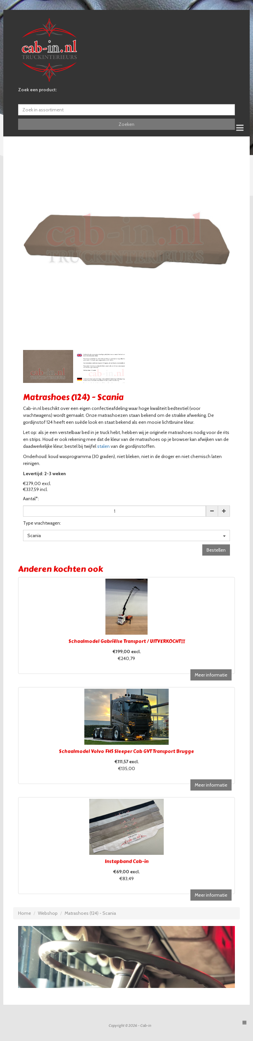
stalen (103, 446)
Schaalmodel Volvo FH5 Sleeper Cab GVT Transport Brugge (126, 751)
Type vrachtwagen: (42, 523)
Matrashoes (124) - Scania (90, 913)
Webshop (48, 913)
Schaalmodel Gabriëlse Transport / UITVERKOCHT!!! (127, 641)
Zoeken (126, 124)
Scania (126, 535)
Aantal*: (31, 499)
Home (24, 913)
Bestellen (216, 550)
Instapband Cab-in (127, 861)
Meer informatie (211, 675)
